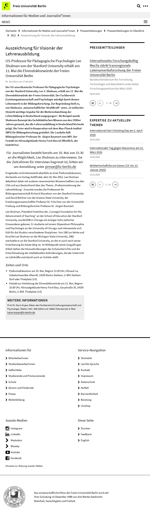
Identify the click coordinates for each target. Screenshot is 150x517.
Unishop (85, 404)
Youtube (15, 450)
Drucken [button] (85, 426)
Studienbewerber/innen (21, 362)
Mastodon (16, 438)
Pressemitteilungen (91, 30)
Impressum (87, 374)
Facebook (16, 456)
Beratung (86, 398)
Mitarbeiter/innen (18, 356)
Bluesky (15, 444)
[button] (93, 100)
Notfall (85, 386)
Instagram (16, 426)
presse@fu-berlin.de (60, 165)
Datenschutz (88, 380)
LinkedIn (15, 432)
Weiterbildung (16, 398)
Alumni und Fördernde (21, 386)
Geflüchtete (14, 368)
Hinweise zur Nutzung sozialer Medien (24, 464)
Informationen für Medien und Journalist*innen (36, 15)
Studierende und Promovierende (26, 374)
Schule (12, 380)
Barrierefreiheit (89, 392)
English (85, 438)
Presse (12, 392)
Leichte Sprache (90, 362)
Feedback (86, 432)
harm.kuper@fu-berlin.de (19, 311)
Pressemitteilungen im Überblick (125, 30)
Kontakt (85, 368)
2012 (13, 35)
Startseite (11, 30)
